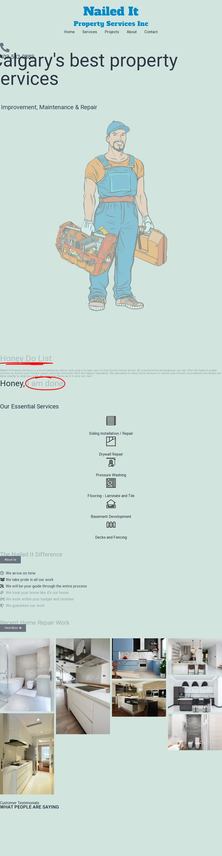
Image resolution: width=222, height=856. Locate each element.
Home (69, 32)
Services (89, 32)
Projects (112, 32)
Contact (151, 32)
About (132, 32)
